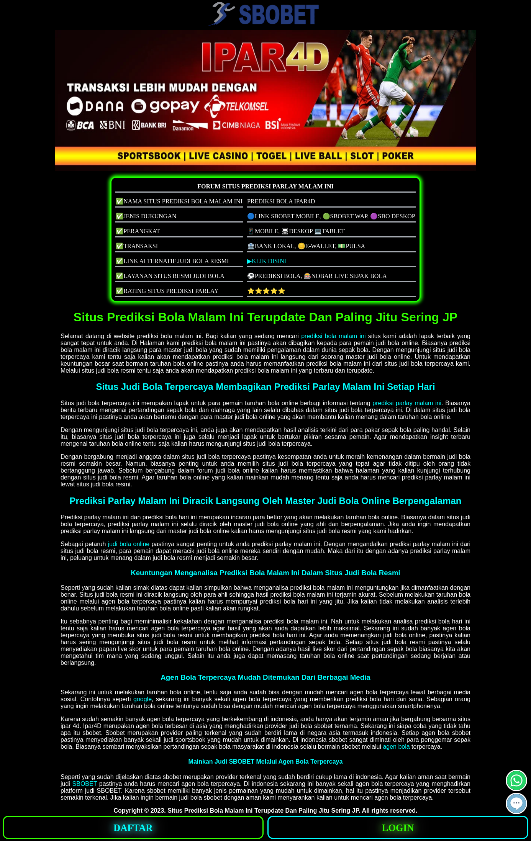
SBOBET (84, 783)
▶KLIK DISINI (266, 261)
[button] (516, 803)
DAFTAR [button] (132, 828)
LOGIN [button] (398, 828)
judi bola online (129, 544)
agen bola (396, 746)
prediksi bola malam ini (333, 336)
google (142, 699)
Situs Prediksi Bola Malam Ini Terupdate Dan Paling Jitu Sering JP (263, 810)
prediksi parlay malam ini (406, 403)
